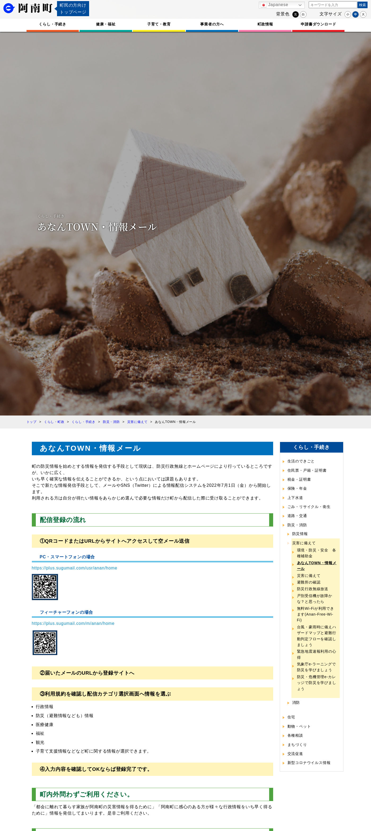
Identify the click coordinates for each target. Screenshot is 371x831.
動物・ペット (299, 726)
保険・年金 (297, 488)
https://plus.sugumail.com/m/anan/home (73, 623)
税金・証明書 (299, 479)
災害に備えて (304, 543)
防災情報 (300, 534)
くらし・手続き (52, 24)
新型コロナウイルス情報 (309, 763)
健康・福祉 (106, 24)
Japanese (274, 5)
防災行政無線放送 (312, 589)
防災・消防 (297, 525)
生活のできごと (301, 461)
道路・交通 (297, 516)
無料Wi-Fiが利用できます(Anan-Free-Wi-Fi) (315, 614)
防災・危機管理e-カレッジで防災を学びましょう (316, 683)
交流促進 (295, 754)
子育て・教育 (159, 24)
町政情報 (265, 24)
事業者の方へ (212, 24)
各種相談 (295, 735)
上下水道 (295, 498)
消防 (296, 702)
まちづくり (297, 744)
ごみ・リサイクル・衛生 (309, 507)
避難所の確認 (309, 582)
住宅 (291, 717)
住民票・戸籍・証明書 (307, 470)
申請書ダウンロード (318, 24)
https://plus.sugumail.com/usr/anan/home (74, 568)
